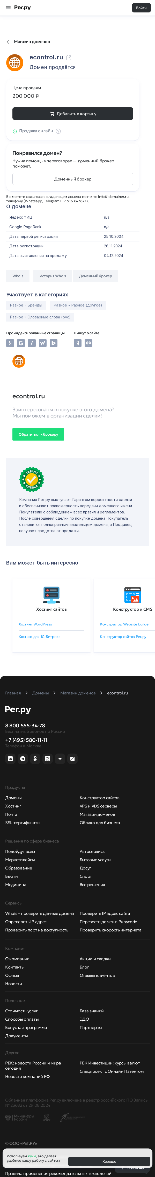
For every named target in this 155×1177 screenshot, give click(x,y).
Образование (18, 867)
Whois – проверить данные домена (39, 913)
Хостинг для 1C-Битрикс (39, 636)
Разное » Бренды (26, 305)
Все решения (92, 884)
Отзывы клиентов (97, 975)
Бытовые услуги (95, 859)
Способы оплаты (22, 1019)
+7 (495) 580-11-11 (26, 740)
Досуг (85, 867)
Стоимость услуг (21, 1010)
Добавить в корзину (76, 113)
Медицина (15, 884)
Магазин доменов (32, 41)
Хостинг (13, 806)
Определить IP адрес (26, 921)
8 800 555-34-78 (25, 725)
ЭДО (84, 1019)
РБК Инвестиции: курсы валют (110, 1062)
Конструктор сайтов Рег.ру (123, 636)
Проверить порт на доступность (36, 929)
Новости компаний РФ (27, 1076)
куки (32, 1156)
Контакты (14, 967)
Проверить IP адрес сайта (105, 913)
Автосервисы (93, 851)
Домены (13, 797)
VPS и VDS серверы (98, 806)
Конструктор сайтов (100, 797)
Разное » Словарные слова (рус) (40, 317)
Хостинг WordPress (35, 624)
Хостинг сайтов (51, 609)
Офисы (12, 975)
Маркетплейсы (20, 859)
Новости (13, 983)
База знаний (92, 1010)
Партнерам (91, 1027)
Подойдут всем (20, 851)
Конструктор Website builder (125, 624)
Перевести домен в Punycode (108, 921)
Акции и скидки (95, 958)
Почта (11, 814)
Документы (16, 1035)
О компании (17, 958)
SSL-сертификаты (22, 822)
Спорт (86, 876)
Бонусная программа (26, 1027)
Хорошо (109, 1161)
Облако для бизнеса (100, 822)
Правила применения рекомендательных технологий (58, 1173)
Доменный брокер (72, 179)
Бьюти (11, 876)
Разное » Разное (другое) (78, 305)
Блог (84, 967)
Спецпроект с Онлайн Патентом (112, 1071)
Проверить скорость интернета (111, 929)
